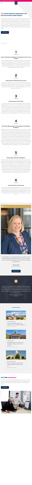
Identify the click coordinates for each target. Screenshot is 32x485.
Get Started (5, 32)
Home (1, 43)
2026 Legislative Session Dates (8, 0)
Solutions (4, 43)
